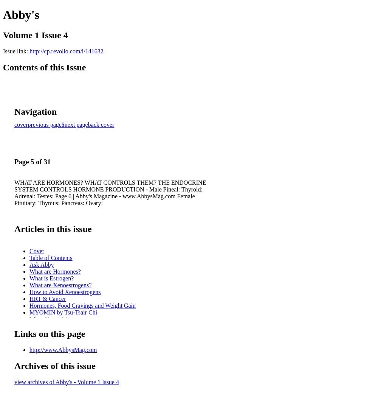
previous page (45, 124)
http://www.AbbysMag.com (63, 350)
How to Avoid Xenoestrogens (65, 292)
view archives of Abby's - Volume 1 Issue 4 (66, 382)
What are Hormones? (55, 271)
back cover (101, 124)
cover (21, 124)
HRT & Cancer (47, 299)
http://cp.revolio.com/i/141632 (66, 51)
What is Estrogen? (51, 278)
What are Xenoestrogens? (60, 285)
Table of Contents (51, 258)
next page (76, 124)
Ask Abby (41, 265)
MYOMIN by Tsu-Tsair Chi (63, 312)
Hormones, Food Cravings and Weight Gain (82, 305)
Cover (36, 251)
